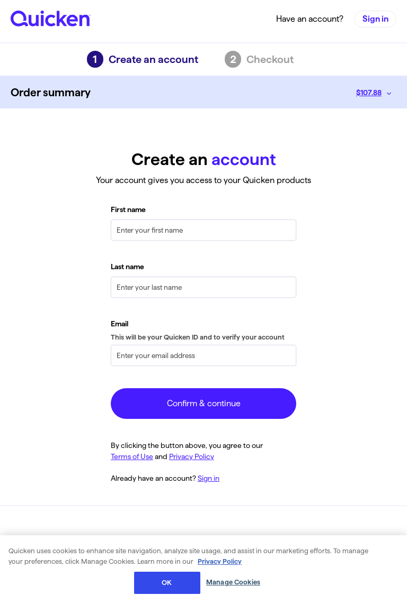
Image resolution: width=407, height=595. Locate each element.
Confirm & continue (204, 403)
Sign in (375, 19)
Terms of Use (132, 456)
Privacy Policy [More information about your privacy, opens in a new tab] (220, 568)
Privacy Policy (191, 456)
